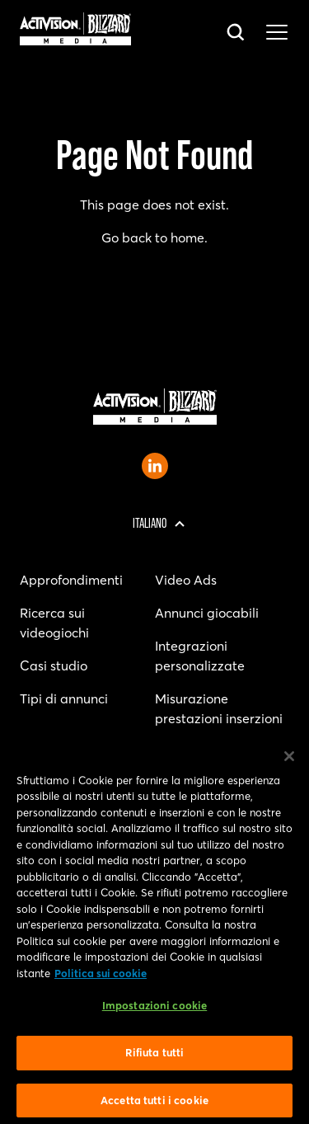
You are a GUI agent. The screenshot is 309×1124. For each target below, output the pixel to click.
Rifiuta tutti (155, 1056)
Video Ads (186, 579)
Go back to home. (154, 237)
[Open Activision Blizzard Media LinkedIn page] (155, 466)
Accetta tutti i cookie (154, 1103)
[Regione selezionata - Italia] (154, 523)
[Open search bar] (236, 33)
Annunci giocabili (207, 612)
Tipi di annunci (64, 698)
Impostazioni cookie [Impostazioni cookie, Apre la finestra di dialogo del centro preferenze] (154, 1009)
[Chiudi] (289, 759)
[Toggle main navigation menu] (277, 33)
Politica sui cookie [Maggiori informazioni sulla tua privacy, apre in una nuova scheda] (100, 976)
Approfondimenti (71, 579)
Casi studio (53, 665)
